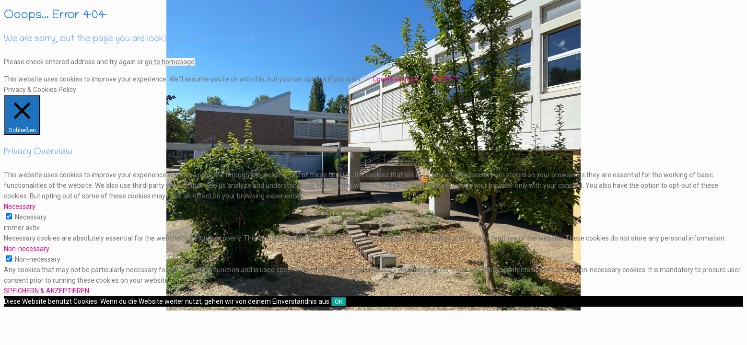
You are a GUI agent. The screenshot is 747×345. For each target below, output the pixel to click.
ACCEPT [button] (444, 79)
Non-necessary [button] (26, 249)
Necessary (31, 217)
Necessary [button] (19, 206)
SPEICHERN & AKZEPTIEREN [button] (46, 291)
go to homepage (170, 62)
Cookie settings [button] (396, 79)
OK (339, 301)
